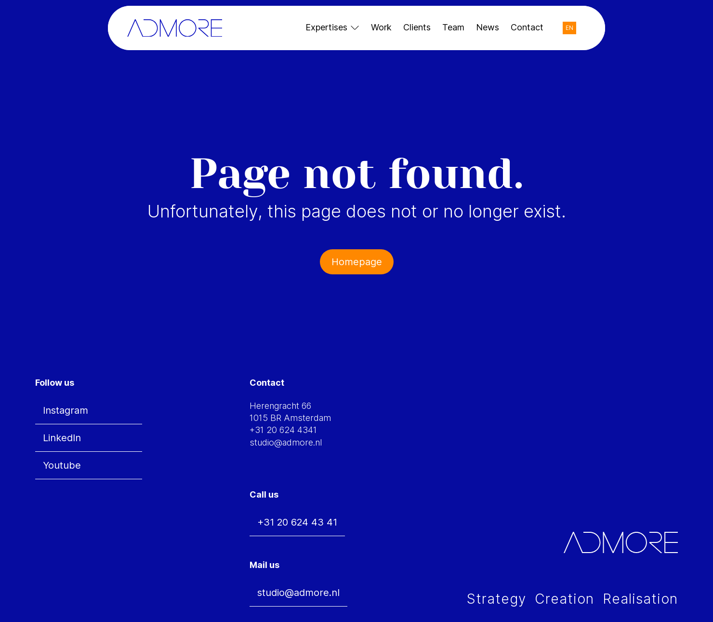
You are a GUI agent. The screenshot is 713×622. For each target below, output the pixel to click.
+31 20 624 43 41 (297, 522)
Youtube (62, 465)
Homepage (356, 262)
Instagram (65, 410)
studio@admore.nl (298, 592)
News (487, 27)
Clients (417, 27)
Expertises (326, 27)
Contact (527, 27)
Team (453, 27)
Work (381, 27)
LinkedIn (62, 438)
